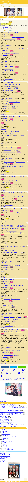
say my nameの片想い (13, 106)
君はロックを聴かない (7, 441)
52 (13, 369)
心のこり (5, 445)
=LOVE (6, 102)
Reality (16, 32)
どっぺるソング (6, 1)
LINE (22, 367)
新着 (8, 6)
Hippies (4, 301)
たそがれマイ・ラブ (7, 435)
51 (8, 369)
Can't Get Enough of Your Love (12, 84)
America (6, 246)
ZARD (3, 432)
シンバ (6, 61)
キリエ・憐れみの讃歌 (8, 449)
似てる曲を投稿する (6, 23)
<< (2, 369)
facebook (5, 367)
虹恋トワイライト (18, 208)
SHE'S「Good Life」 (5, 417)
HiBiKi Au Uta (5, 228)
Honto (4, 444)
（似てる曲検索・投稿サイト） (8, 3)
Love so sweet (10, 213)
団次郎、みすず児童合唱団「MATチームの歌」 (11, 413)
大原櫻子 (6, 269)
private (19, 317)
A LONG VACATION (8, 66)
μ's (5, 230)
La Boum (5, 34)
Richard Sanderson (9, 32)
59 (23, 372)
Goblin (5, 331)
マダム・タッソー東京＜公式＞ (8, 27)
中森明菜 (6, 279)
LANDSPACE (6, 108)
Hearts (23, 246)
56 (7, 372)
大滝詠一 (6, 65)
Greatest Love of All (18, 196)
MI (5, 295)
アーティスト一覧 (10, 378)
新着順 (10, 30)
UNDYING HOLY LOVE (16, 116)
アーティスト (13, 6)
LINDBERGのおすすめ (5, 457)
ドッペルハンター (9, 113)
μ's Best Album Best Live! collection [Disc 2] (13, 233)
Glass (11, 329)
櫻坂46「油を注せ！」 (5, 420)
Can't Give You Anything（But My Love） (15, 285)
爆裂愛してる (6, 448)
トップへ (2, 378)
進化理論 (16, 355)
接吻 (15, 135)
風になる (13, 192)
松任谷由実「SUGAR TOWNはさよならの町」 (11, 412)
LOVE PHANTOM (11, 166)
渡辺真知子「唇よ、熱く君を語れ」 (8, 405)
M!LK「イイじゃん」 (5, 423)
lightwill (12, 481)
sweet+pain (4, 431)
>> (2, 375)
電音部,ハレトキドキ (9, 162)
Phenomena (19, 332)
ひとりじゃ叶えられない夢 (15, 131)
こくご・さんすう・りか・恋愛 (16, 48)
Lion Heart (12, 120)
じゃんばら (7, 53)
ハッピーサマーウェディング (9, 436)
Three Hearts (6, 321)
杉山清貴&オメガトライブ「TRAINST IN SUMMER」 (13, 407)
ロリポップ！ (19, 481)
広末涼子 (6, 317)
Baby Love (15, 88)
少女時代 (6, 120)
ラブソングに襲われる (14, 102)
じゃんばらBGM (15, 53)
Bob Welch (6, 319)
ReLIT (5, 131)
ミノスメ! (25, 5)
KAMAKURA (6, 307)
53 (18, 369)
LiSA (5, 106)
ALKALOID (7, 116)
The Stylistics (7, 283)
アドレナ (4, 439)
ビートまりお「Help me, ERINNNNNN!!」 (10, 410)
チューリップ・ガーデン (9, 147)
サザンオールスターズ (9, 303)
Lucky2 (6, 48)
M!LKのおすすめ (4, 453)
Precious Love (14, 319)
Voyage (6, 180)
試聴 (11, 34)
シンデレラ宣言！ (8, 208)
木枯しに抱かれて (15, 299)
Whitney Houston (8, 196)
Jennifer (11, 332)
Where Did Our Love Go (9, 90)
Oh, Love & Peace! (11, 231)
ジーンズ (12, 317)
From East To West (13, 180)
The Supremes (7, 88)
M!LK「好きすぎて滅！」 (6, 422)
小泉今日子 (7, 299)
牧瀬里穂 (6, 176)
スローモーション (14, 279)
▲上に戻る (2, 461)
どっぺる (3, 6)
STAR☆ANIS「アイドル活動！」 (8, 426)
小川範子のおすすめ (5, 454)
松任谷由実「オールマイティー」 (8, 406)
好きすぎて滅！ (6, 438)
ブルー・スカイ (16, 146)
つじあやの (7, 192)
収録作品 (5, 55)
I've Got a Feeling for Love (11, 70)
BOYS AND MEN (8, 355)
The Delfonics (7, 37)
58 (18, 372)
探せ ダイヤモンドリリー (15, 350)
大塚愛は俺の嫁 (4, 401)
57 (13, 372)
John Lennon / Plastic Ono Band (10, 252)
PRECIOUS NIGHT (20, 162)
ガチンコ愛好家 (9, 45)
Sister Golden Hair (14, 246)
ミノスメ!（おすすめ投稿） (11, 379)
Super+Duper (6, 446)
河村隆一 (6, 329)
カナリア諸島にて (14, 65)
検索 (10, 21)
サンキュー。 (13, 269)
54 (23, 369)
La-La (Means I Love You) (18, 37)
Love (13, 250)
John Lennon (7, 250)
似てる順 (3, 30)
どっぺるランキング (20, 378)
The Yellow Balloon (8, 69)
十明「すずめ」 (4, 416)
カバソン (19, 5)
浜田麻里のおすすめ (5, 456)
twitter (13, 367)
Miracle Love (13, 176)
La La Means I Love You (9, 39)
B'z (5, 166)
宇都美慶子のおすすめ (5, 458)
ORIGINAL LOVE (8, 135)
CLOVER (5, 50)
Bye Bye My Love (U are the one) (10, 305)
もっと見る (2, 460)
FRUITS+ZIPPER (6, 434)
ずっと (3, 429)
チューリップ (7, 146)
